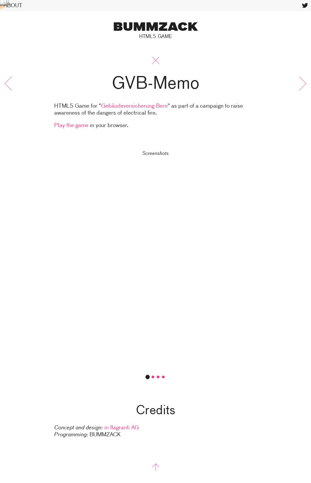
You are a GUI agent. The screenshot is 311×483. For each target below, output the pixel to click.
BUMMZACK (155, 27)
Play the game (71, 125)
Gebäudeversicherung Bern (134, 106)
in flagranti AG (121, 427)
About (12, 5)
